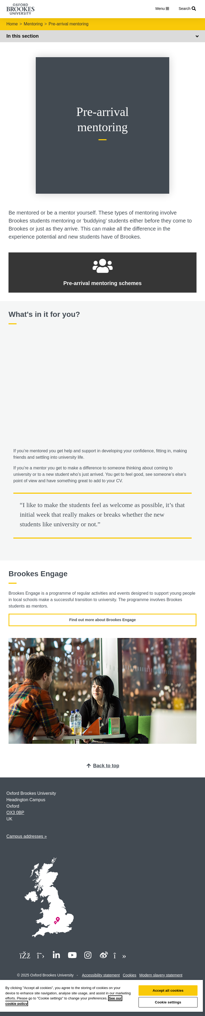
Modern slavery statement (160, 975)
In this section (102, 36)
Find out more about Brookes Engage (102, 620)
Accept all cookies (168, 990)
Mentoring (33, 24)
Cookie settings (168, 1002)
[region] (101, 998)
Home (12, 24)
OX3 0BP (15, 812)
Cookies (129, 975)
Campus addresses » (26, 836)
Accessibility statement (101, 975)
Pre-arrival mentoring (68, 24)
